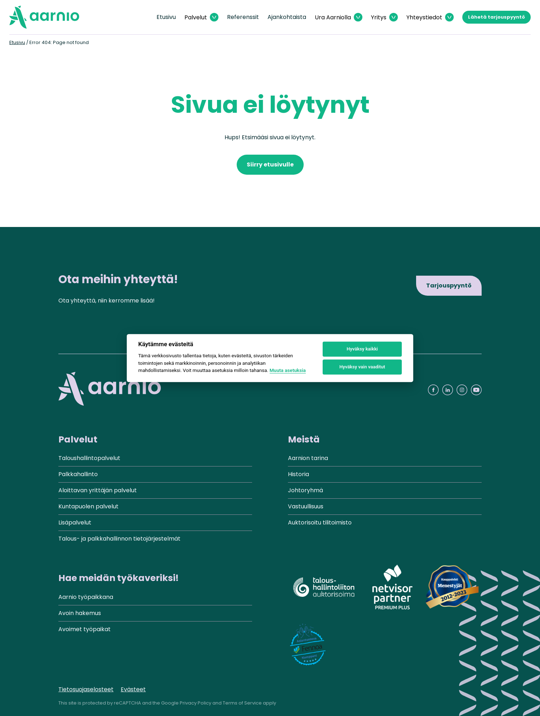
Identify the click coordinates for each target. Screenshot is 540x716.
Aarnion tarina (308, 458)
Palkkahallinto (78, 474)
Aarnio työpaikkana (85, 597)
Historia (298, 474)
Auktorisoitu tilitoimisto (320, 522)
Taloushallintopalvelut (89, 458)
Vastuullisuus (305, 506)
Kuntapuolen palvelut (88, 506)
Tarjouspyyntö (449, 285)
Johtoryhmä (305, 490)
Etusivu (166, 17)
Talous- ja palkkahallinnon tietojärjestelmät (119, 538)
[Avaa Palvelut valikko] (201, 17)
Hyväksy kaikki (362, 349)
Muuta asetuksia (288, 370)
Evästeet (133, 689)
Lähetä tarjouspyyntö (496, 17)
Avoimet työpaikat (84, 629)
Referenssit (243, 17)
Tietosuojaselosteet (86, 689)
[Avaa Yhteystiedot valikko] (430, 17)
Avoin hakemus (79, 613)
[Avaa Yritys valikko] (384, 17)
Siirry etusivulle (270, 164)
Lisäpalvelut (74, 522)
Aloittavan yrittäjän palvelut (97, 490)
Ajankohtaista (286, 17)
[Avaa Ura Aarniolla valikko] (338, 17)
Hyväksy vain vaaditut (362, 366)
